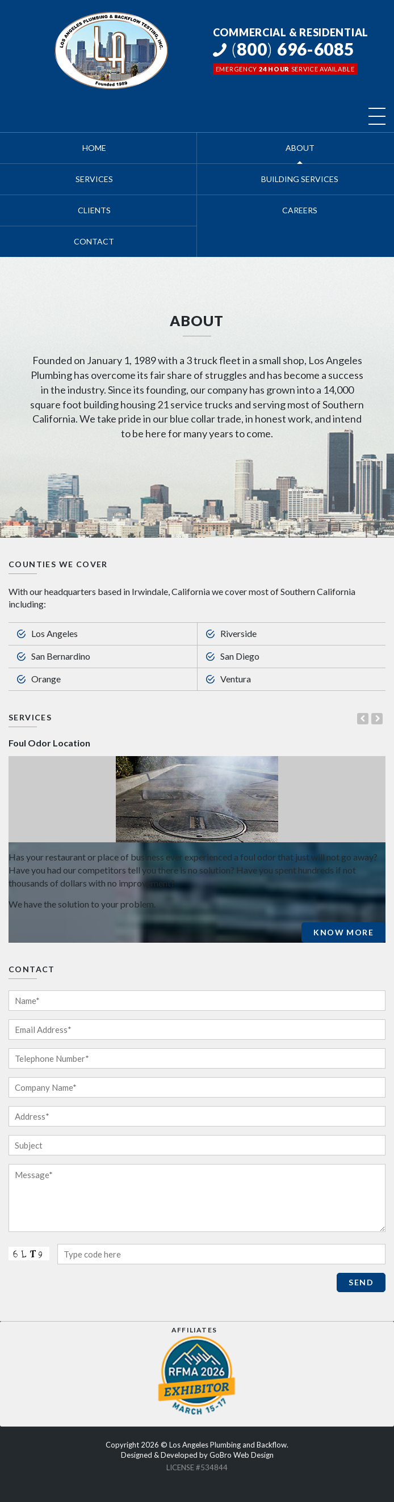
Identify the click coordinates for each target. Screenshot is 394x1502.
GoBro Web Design (241, 1454)
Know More (343, 932)
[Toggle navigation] (376, 116)
